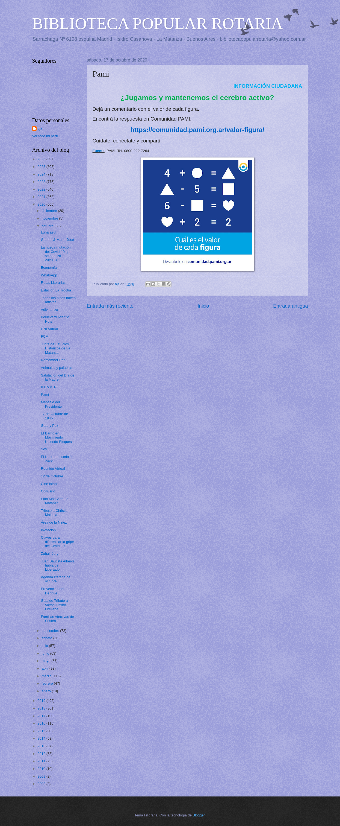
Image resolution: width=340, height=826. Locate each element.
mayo (46, 661)
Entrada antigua (290, 306)
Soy (44, 449)
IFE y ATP (49, 387)
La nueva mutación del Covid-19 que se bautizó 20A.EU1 (56, 253)
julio (45, 646)
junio (46, 653)
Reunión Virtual (53, 468)
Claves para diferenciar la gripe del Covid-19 (57, 541)
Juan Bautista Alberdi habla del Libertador (57, 565)
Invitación (48, 530)
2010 (41, 769)
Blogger (199, 815)
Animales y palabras (57, 368)
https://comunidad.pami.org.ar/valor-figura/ (197, 129)
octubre (48, 226)
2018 (41, 708)
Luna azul (48, 232)
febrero (48, 683)
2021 (41, 197)
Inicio (203, 306)
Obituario (48, 491)
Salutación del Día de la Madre (57, 377)
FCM (45, 336)
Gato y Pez (49, 426)
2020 (41, 204)
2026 (41, 159)
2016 (41, 723)
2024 (41, 174)
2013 (41, 746)
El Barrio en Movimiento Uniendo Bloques (56, 437)
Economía (49, 267)
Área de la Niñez (54, 522)
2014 (41, 738)
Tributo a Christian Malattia (55, 513)
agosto (47, 638)
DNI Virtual (49, 329)
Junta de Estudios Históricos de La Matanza (55, 348)
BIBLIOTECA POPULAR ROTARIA (157, 23)
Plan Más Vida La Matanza (55, 501)
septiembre (51, 631)
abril (45, 668)
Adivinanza (49, 310)
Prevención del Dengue (52, 591)
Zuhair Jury (49, 553)
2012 (41, 754)
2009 (41, 776)
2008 (41, 784)
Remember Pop (53, 360)
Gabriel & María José (57, 240)
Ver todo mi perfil (45, 136)
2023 (41, 182)
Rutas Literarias (53, 283)
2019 (41, 701)
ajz (40, 129)
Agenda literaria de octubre (55, 579)
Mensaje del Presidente (51, 404)
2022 (41, 189)
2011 (41, 761)
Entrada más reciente (110, 306)
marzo (47, 676)
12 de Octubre (52, 476)
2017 (41, 716)
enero (47, 691)
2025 (41, 167)
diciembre (50, 211)
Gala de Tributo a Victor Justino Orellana (54, 605)
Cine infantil (50, 484)
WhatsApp (49, 275)
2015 (41, 731)
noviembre (50, 218)
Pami (45, 394)
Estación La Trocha (56, 290)
